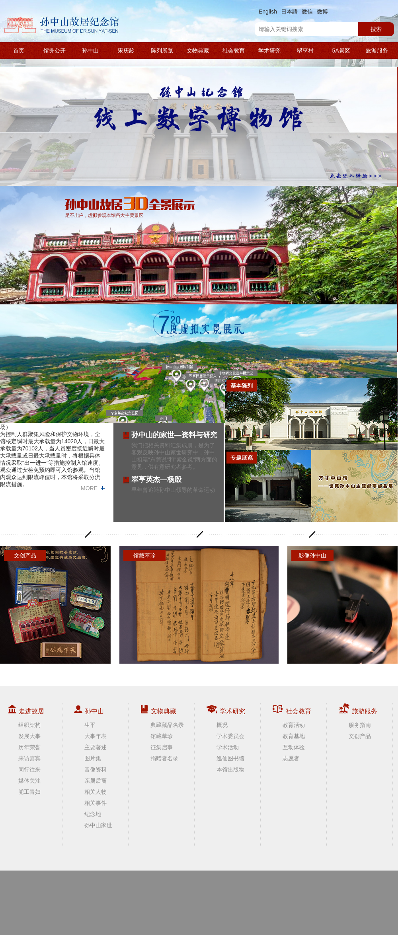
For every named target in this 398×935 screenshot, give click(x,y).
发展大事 (29, 736)
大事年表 (95, 736)
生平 (90, 725)
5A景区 (341, 50)
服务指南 (360, 725)
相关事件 (95, 803)
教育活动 (294, 725)
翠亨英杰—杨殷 (156, 479)
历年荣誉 (29, 747)
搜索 (376, 29)
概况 (222, 725)
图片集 (92, 758)
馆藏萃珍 (161, 736)
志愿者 (291, 758)
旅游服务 (377, 50)
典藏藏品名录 (167, 725)
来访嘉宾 (29, 758)
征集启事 (161, 747)
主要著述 (95, 747)
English (268, 11)
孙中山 (90, 50)
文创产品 (360, 736)
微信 (307, 11)
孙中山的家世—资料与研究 (174, 435)
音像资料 (95, 769)
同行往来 (29, 769)
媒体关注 (29, 780)
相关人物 (95, 792)
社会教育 (233, 50)
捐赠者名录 (164, 758)
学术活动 (228, 747)
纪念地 (92, 814)
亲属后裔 (95, 780)
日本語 (289, 11)
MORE (89, 488)
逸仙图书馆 (230, 758)
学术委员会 (230, 736)
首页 (18, 50)
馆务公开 (54, 50)
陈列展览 (162, 50)
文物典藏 (198, 50)
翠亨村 (305, 50)
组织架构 (29, 725)
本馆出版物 (230, 769)
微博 (322, 11)
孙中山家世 (98, 825)
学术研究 (269, 50)
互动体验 (294, 747)
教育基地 (294, 736)
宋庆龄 (126, 50)
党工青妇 (29, 792)
